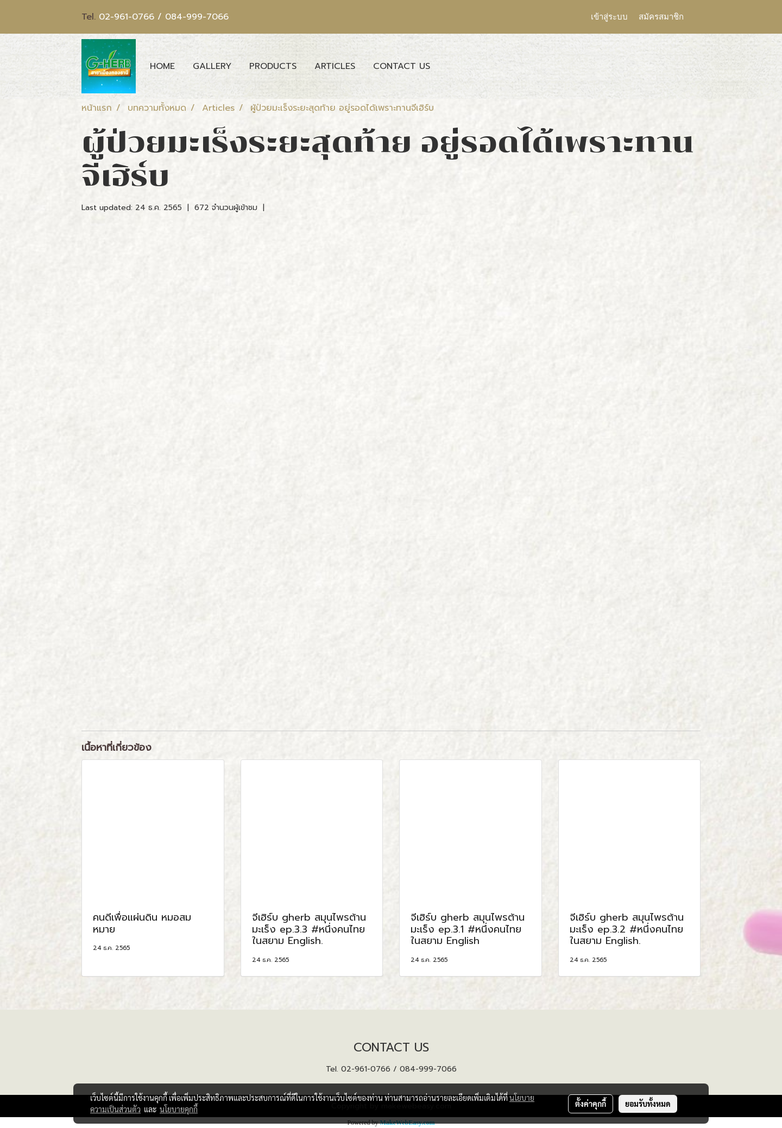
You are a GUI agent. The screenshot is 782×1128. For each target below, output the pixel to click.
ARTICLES (334, 66)
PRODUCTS (273, 66)
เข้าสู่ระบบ (609, 16)
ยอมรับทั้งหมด (648, 1103)
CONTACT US (401, 66)
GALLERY (212, 66)
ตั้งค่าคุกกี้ (590, 1103)
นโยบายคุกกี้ (179, 1109)
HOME (162, 66)
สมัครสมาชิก (661, 16)
